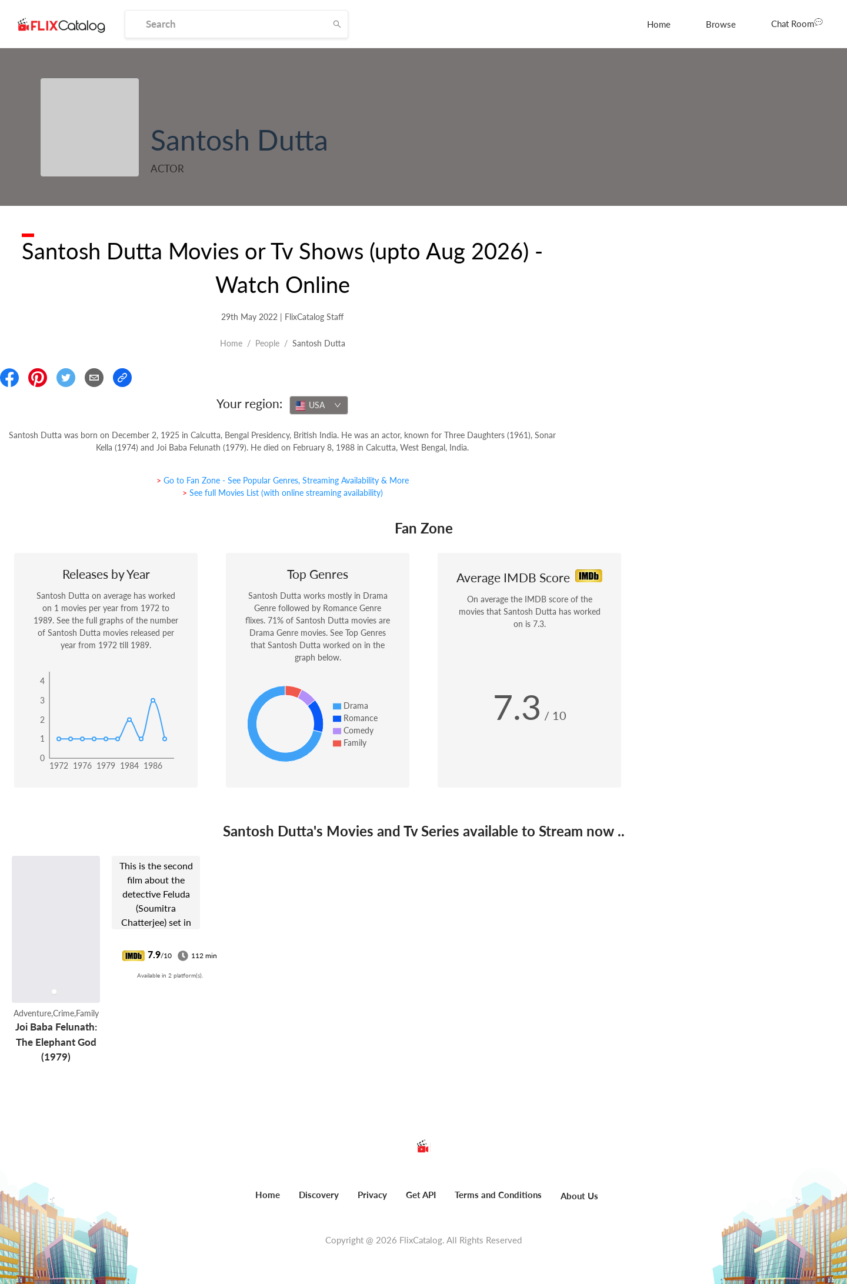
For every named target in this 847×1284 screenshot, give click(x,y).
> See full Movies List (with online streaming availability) (282, 493)
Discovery (319, 1194)
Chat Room (797, 23)
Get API (421, 1194)
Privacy (372, 1194)
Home (659, 24)
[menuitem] (659, 24)
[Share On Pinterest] (37, 377)
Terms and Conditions (498, 1194)
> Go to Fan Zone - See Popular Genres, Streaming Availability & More (282, 480)
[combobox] (318, 405)
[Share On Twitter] (65, 377)
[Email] (94, 377)
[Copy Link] (122, 377)
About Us (579, 1195)
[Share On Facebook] (9, 377)
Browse (721, 24)
